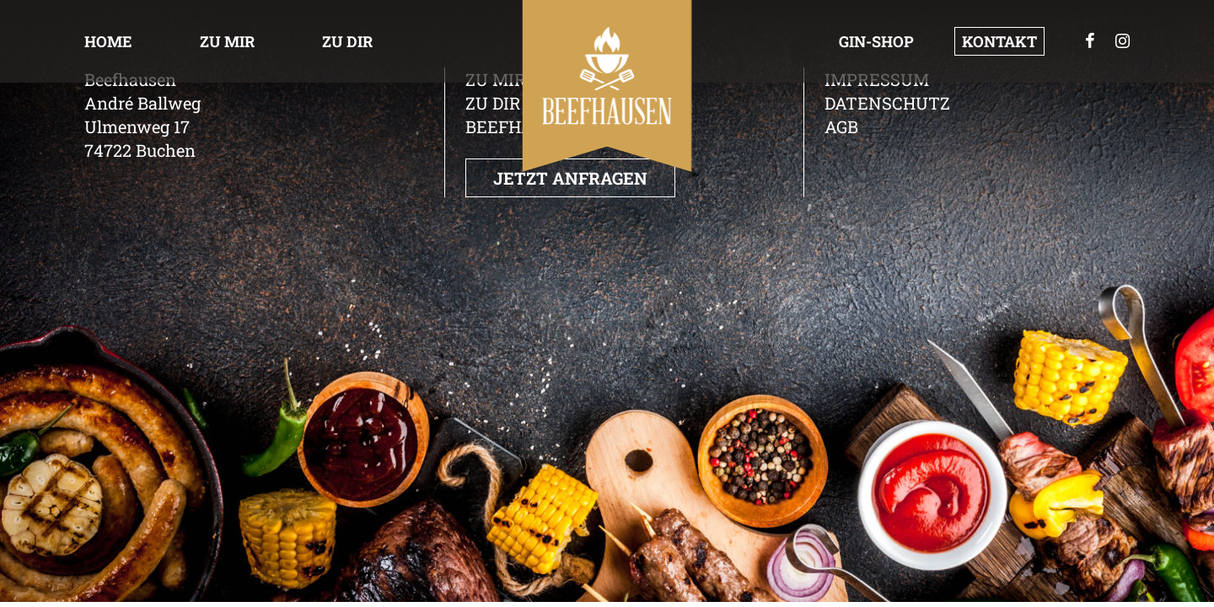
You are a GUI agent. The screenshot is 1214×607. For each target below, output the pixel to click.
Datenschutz (887, 103)
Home (108, 41)
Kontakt (999, 41)
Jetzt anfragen (570, 178)
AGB (841, 126)
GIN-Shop (876, 41)
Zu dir (347, 41)
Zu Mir (227, 41)
